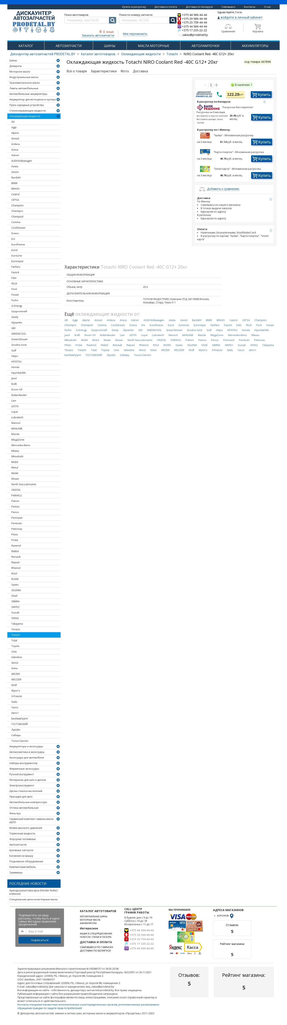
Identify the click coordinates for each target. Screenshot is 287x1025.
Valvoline (16, 657)
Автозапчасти (18, 844)
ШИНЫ (109, 45)
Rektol (15, 551)
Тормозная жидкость (22, 833)
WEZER (15, 674)
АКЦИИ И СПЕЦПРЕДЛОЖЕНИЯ (96, 933)
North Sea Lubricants (23, 484)
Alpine (15, 133)
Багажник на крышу (21, 855)
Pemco (15, 506)
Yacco (14, 707)
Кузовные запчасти (21, 850)
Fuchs (14, 300)
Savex (15, 584)
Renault (16, 557)
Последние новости (27, 883)
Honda (15, 367)
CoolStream (18, 227)
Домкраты (15, 66)
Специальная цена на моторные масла (33, 899)
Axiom (15, 172)
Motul (14, 467)
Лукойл (15, 729)
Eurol (14, 250)
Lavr (13, 400)
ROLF (14, 573)
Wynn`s (15, 690)
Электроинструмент (21, 785)
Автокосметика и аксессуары (26, 752)
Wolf (14, 685)
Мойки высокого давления (25, 828)
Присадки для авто (20, 796)
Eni (13, 239)
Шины (13, 60)
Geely (14, 317)
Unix (14, 651)
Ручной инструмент (21, 774)
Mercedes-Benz (20, 445)
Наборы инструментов (23, 763)
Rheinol (16, 568)
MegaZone (17, 439)
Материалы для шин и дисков (27, 780)
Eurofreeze (18, 244)
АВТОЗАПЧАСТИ (69, 45)
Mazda (15, 434)
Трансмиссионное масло (24, 82)
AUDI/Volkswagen (21, 161)
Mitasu (15, 451)
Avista (14, 166)
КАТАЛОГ (26, 45)
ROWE (15, 579)
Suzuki (15, 612)
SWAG (15, 618)
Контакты (249, 7)
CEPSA (15, 200)
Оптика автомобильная (23, 807)
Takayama (17, 623)
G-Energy (16, 306)
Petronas (16, 529)
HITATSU (16, 361)
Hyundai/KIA (18, 372)
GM (13, 328)
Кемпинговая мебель (22, 867)
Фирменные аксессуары (24, 768)
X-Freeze (16, 696)
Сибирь (16, 735)
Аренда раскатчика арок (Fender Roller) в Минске (33, 892)
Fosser (15, 294)
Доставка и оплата (165, 7)
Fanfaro (15, 266)
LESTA (15, 406)
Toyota (15, 646)
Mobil (14, 462)
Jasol (14, 378)
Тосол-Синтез (19, 741)
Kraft (14, 384)
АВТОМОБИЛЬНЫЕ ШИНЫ (93, 916)
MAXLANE (17, 428)
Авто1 (15, 713)
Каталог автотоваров (98, 54)
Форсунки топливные (22, 839)
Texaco (15, 629)
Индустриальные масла (23, 77)
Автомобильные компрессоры (28, 802)
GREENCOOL (18, 333)
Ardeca (15, 144)
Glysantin (16, 322)
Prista (14, 540)
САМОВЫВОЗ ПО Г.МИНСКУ (96, 947)
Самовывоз (228, 7)
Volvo (14, 668)
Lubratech (17, 417)
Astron (15, 155)
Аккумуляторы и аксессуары (26, 746)
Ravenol (16, 545)
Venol (14, 662)
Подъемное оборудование (26, 861)
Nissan (15, 478)
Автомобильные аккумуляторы (28, 94)
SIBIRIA (15, 601)
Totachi (172, 54)
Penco (15, 512)
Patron (15, 501)
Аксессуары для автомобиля (26, 757)
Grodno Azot (19, 345)
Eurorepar (17, 261)
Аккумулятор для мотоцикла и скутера (32, 99)
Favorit (15, 272)
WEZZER (16, 679)
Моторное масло (19, 71)
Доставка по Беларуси (199, 7)
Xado (14, 702)
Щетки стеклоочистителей (25, 791)
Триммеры (16, 872)
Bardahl (16, 177)
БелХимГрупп (19, 718)
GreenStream (19, 339)
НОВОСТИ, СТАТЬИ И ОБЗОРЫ (95, 937)
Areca (14, 149)
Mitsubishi (17, 456)
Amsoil (15, 138)
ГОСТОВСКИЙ (19, 724)
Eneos (15, 233)
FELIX (14, 283)
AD (13, 121)
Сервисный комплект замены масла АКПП (31, 820)
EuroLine (16, 255)
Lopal (14, 412)
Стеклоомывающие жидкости (27, 110)
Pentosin (16, 523)
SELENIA (16, 590)
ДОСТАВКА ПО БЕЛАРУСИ (95, 950)
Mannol (15, 423)
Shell (14, 596)
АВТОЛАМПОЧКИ (205, 45)
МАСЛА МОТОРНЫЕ (153, 45)
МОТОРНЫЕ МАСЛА (90, 919)
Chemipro (17, 211)
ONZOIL (16, 490)
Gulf (13, 350)
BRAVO (15, 188)
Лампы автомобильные (23, 88)
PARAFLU (16, 495)
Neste (14, 473)
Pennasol (17, 517)
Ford (14, 289)
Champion (17, 205)
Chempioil (17, 216)
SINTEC (15, 607)
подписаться (39, 940)
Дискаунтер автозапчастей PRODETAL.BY (42, 54)
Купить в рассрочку (134, 7)
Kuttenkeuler (19, 395)
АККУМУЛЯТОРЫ (255, 45)
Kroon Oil (16, 389)
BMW (14, 183)
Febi (13, 278)
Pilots (14, 534)
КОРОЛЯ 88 (225, 915)
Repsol (15, 562)
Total (14, 640)
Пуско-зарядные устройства (26, 105)
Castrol (15, 194)
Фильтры (15, 813)
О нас (267, 7)
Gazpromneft (19, 311)
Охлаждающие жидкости (141, 54)
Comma (15, 222)
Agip (14, 127)
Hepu (14, 356)
